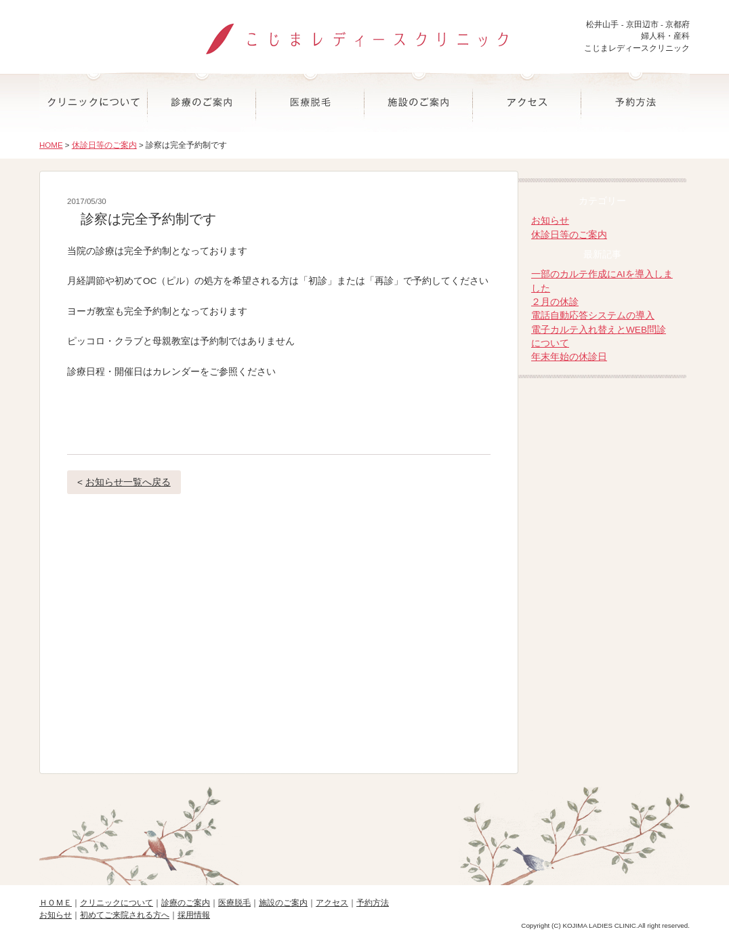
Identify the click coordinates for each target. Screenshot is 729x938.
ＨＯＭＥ (55, 903)
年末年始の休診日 (569, 357)
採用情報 (194, 915)
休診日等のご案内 (104, 145)
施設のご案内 (418, 102)
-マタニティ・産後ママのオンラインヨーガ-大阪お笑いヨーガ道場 (604, 566)
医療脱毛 (310, 102)
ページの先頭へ (364, 825)
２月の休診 (555, 302)
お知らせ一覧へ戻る (128, 482)
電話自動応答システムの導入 (592, 315)
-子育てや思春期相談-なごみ (604, 514)
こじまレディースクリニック (364, 33)
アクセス (527, 102)
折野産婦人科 (604, 463)
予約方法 (635, 102)
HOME (51, 145)
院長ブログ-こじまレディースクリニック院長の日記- (604, 411)
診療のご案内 (202, 102)
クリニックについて (93, 102)
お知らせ (550, 221)
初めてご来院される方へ (124, 915)
